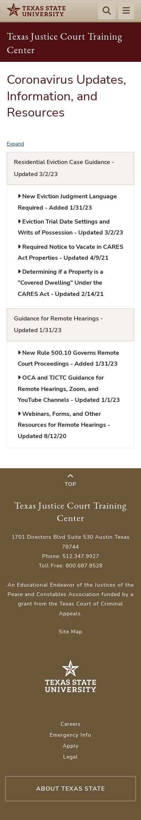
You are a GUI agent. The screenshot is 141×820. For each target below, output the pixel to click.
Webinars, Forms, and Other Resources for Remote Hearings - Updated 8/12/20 (64, 425)
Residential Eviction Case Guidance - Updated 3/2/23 (64, 168)
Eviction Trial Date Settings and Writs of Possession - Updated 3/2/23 (70, 227)
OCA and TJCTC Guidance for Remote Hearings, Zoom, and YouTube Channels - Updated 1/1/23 (69, 389)
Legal (70, 756)
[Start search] (106, 11)
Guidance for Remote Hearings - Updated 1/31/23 (58, 324)
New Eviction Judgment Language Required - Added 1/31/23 (67, 202)
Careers (71, 724)
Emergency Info (70, 735)
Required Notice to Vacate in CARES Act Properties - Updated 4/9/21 (70, 252)
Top (70, 480)
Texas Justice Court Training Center (70, 511)
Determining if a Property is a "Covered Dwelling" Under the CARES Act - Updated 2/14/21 (61, 283)
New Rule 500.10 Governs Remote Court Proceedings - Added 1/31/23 (68, 358)
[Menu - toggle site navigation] (126, 11)
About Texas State (70, 789)
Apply (71, 745)
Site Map (70, 631)
